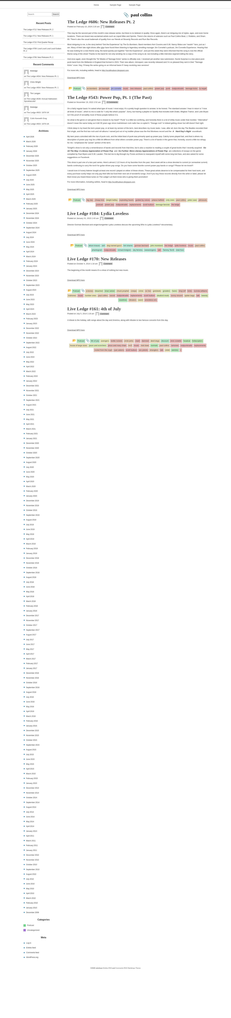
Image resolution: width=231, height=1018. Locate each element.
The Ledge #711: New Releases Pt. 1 (38, 83)
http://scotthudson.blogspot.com (115, 118)
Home (96, 52)
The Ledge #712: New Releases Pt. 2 (38, 77)
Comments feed (32, 1000)
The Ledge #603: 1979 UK (38, 160)
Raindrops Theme (134, 1015)
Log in (28, 990)
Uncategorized (33, 977)
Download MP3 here (76, 125)
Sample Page (115, 52)
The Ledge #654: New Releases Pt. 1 (42, 123)
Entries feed (31, 995)
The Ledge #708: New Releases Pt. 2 (38, 104)
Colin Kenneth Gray (38, 166)
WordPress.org (32, 1004)
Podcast (30, 973)
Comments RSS (121, 1015)
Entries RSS (107, 1015)
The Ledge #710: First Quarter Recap (38, 89)
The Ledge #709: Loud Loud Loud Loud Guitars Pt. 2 (42, 97)
